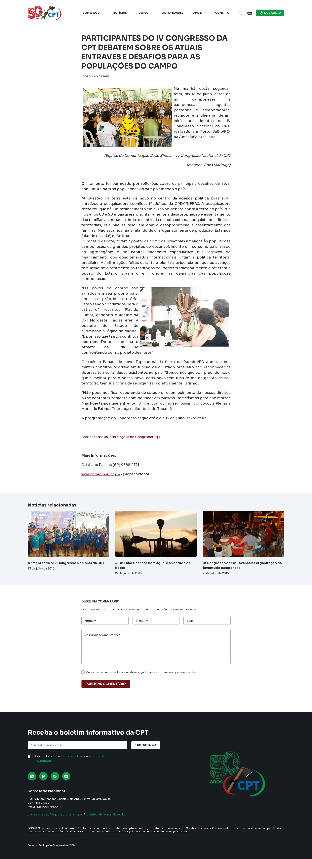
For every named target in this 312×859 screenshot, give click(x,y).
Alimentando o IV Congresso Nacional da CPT (66, 563)
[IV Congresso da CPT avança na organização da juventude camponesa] (243, 534)
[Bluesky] (43, 776)
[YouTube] (66, 776)
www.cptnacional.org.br (103, 474)
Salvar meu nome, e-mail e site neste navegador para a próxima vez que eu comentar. (141, 672)
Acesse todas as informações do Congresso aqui (125, 437)
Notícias (120, 13)
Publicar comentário (106, 684)
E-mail (142, 621)
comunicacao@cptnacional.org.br (59, 814)
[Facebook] (55, 776)
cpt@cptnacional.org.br (116, 814)
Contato (222, 13)
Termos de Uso (72, 756)
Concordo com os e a (69, 758)
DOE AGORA (270, 13)
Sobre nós (94, 13)
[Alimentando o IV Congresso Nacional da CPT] (68, 534)
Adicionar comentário (102, 635)
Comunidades (173, 13)
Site (189, 621)
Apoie (200, 13)
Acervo (145, 13)
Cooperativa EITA (63, 845)
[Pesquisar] (240, 13)
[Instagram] (32, 776)
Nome (90, 621)
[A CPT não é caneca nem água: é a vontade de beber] (156, 534)
